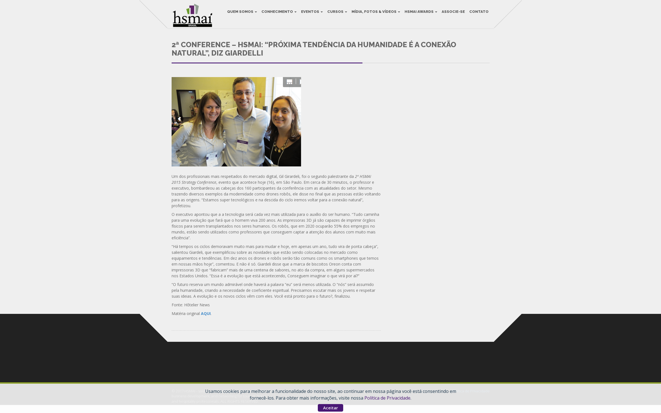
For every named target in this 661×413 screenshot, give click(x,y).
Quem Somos (241, 14)
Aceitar (330, 407)
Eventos (311, 14)
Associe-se (452, 14)
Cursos (336, 14)
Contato (477, 14)
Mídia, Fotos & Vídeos (374, 14)
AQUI (206, 321)
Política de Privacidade (387, 398)
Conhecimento (277, 14)
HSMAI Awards (419, 14)
